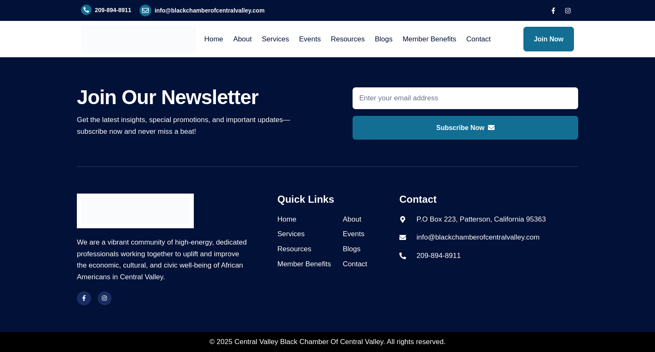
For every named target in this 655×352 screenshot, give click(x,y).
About (242, 39)
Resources (348, 39)
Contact (478, 39)
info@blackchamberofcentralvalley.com (209, 10)
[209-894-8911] (86, 10)
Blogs (384, 39)
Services (275, 39)
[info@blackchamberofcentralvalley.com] (145, 10)
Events (310, 39)
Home (213, 39)
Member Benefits (430, 39)
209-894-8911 (113, 10)
